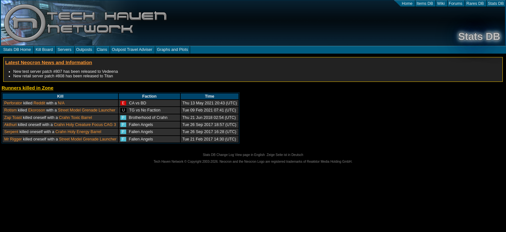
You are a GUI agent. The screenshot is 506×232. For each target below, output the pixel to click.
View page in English (250, 155)
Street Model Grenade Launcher (86, 110)
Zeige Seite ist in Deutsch (285, 155)
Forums (455, 3)
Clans (102, 49)
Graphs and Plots (172, 49)
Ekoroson (36, 110)
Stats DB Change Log (218, 155)
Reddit (39, 103)
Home (407, 3)
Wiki (441, 3)
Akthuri (10, 124)
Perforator (13, 103)
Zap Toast (13, 117)
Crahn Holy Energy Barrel (78, 132)
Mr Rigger (13, 139)
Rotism (10, 110)
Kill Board (44, 49)
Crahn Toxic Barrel (75, 117)
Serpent (11, 132)
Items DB (425, 3)
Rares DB (475, 3)
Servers (64, 49)
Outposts (84, 49)
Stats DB (496, 3)
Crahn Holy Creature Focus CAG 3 (85, 124)
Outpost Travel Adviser (132, 49)
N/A (61, 103)
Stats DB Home (17, 49)
